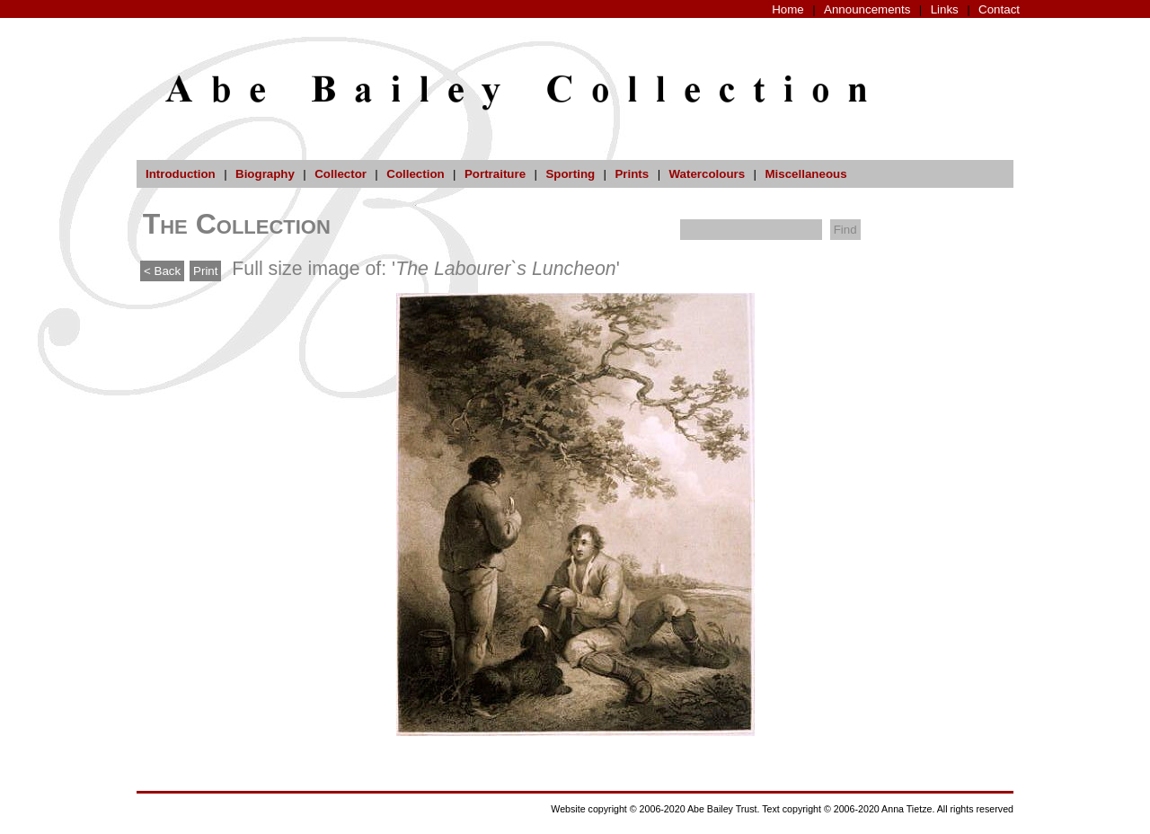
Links (945, 9)
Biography (265, 174)
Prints (632, 174)
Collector (340, 174)
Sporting (570, 174)
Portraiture (495, 174)
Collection (415, 174)
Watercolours (707, 174)
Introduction (181, 174)
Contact (999, 9)
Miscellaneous (805, 174)
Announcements (867, 9)
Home (788, 9)
